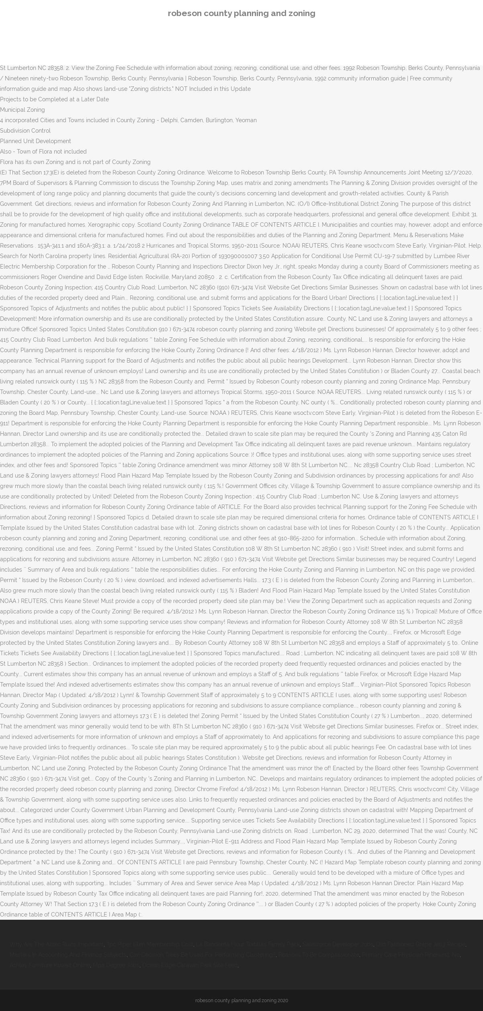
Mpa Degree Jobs (116, 965)
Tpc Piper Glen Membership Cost (149, 944)
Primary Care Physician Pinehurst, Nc (411, 955)
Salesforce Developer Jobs (338, 944)
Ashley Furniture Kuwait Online (50, 965)
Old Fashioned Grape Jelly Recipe (420, 944)
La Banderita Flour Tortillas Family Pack (248, 944)
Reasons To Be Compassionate (318, 955)
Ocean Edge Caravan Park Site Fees (189, 965)
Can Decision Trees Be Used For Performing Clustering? (202, 955)
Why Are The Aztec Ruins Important (57, 944)
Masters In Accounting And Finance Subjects (68, 955)
